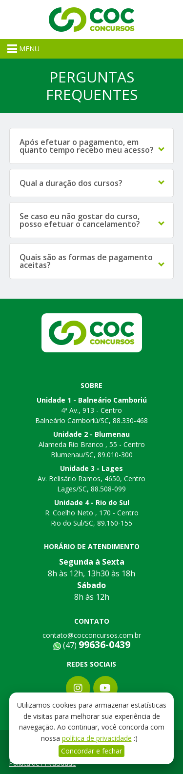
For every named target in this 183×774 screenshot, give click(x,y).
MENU (23, 49)
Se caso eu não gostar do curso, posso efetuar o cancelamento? (92, 220)
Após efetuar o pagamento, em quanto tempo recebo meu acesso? (92, 146)
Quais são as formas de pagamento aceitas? (92, 261)
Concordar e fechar (91, 750)
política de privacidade (97, 738)
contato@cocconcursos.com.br (91, 635)
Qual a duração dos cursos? (92, 183)
